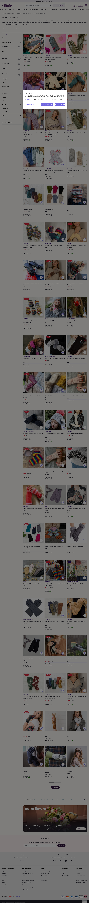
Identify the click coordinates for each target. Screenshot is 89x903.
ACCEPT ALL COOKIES (60, 104)
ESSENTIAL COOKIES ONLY (47, 104)
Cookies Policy (30, 99)
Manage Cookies (29, 104)
